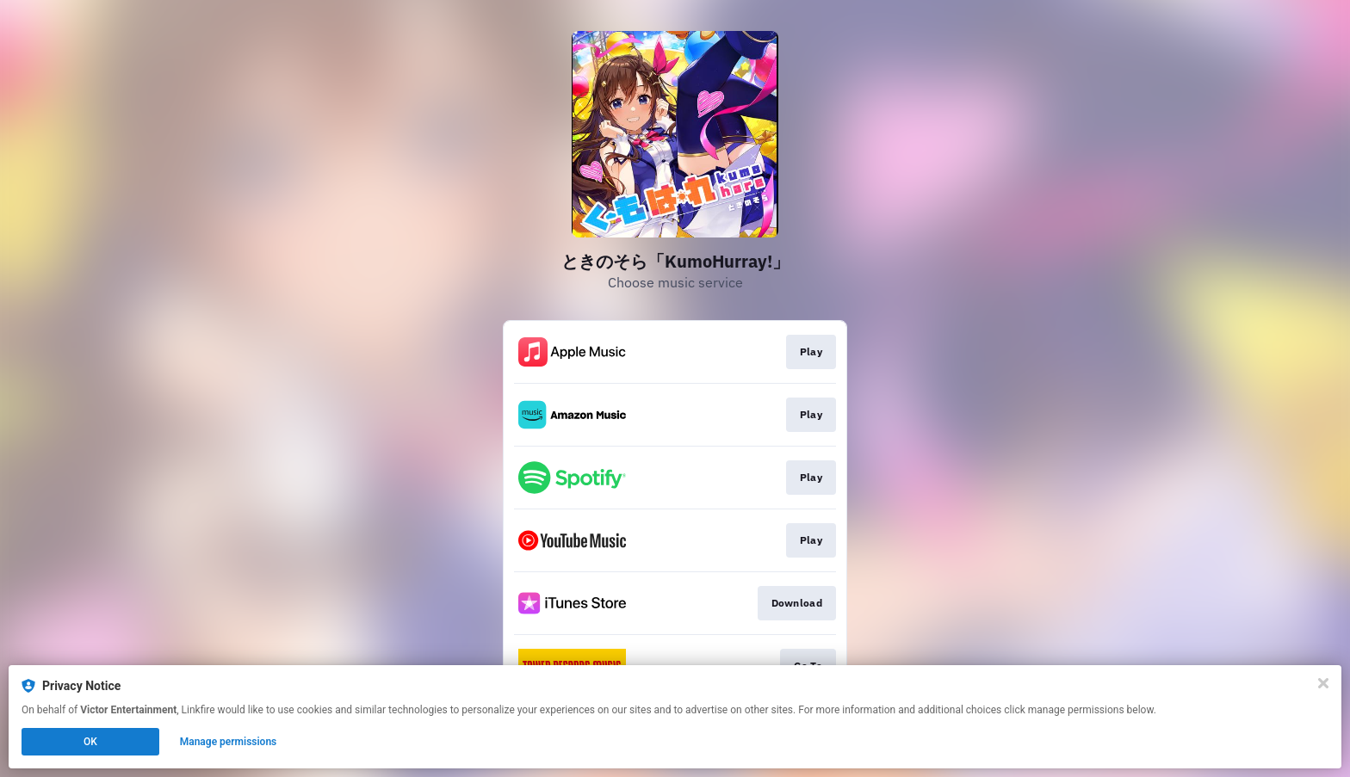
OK (90, 742)
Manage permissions (228, 742)
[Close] (1323, 683)
